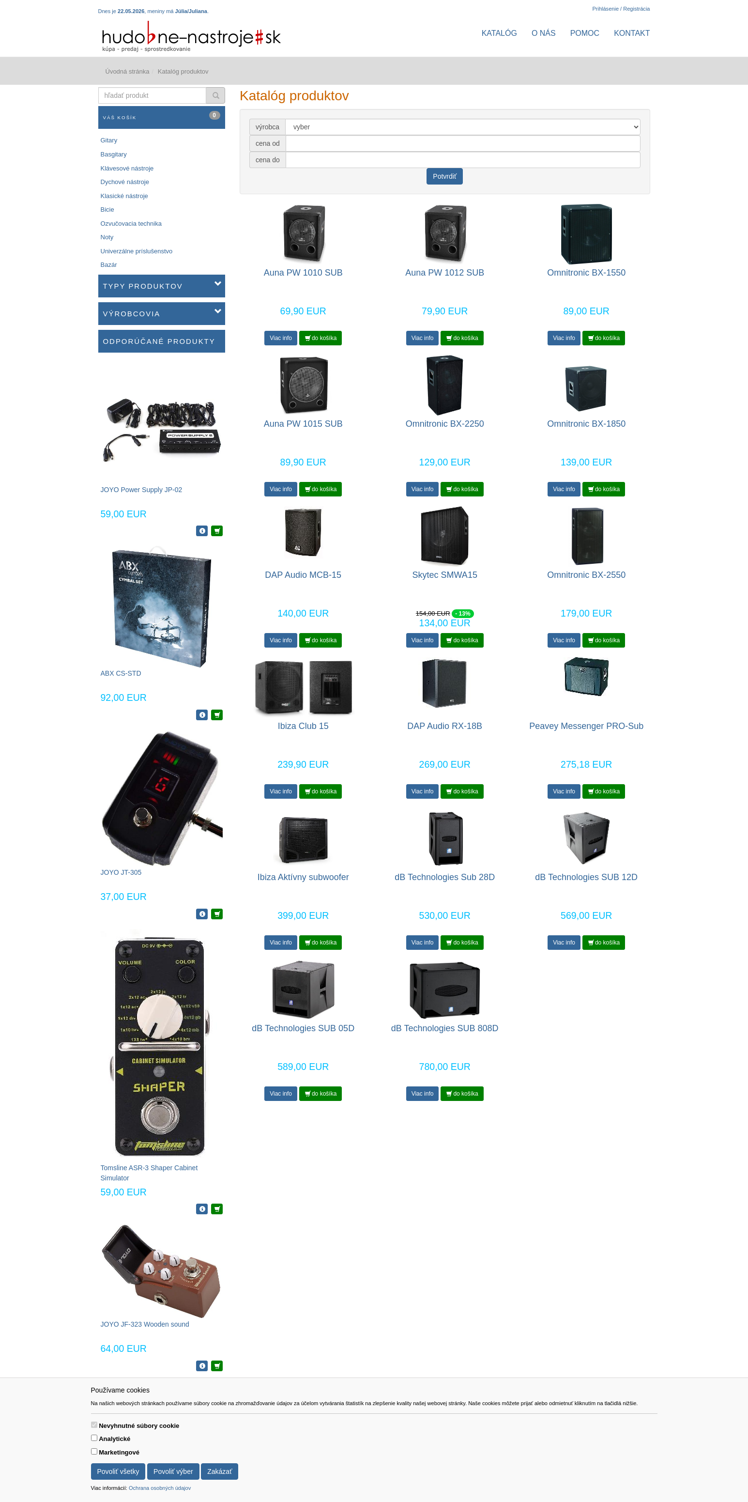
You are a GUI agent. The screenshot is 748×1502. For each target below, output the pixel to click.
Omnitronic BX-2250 (445, 424)
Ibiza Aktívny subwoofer (303, 877)
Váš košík (162, 115)
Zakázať (219, 1471)
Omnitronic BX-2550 (586, 575)
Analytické (114, 1438)
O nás (544, 33)
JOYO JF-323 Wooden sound (145, 1324)
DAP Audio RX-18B (444, 726)
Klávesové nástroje (127, 168)
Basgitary (114, 154)
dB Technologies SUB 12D (586, 877)
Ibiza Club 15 (303, 726)
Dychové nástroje (125, 182)
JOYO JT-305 (121, 872)
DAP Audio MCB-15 (303, 575)
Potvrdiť (445, 176)
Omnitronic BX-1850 (586, 424)
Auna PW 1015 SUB (303, 424)
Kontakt (632, 33)
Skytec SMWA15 (444, 575)
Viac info (281, 338)
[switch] (94, 1425)
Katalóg (499, 33)
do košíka (321, 338)
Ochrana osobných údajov (160, 1488)
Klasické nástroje (124, 196)
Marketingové (119, 1452)
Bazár (109, 264)
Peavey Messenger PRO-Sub (586, 726)
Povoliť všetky (118, 1471)
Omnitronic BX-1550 (586, 273)
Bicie (107, 209)
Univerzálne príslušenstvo (137, 251)
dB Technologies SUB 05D (303, 1028)
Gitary (109, 140)
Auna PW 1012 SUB (444, 273)
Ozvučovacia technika (131, 223)
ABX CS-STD (121, 673)
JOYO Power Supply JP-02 (142, 490)
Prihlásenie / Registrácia (621, 9)
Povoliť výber (173, 1471)
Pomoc (584, 33)
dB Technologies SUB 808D (445, 1028)
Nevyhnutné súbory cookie (139, 1425)
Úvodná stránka (128, 71)
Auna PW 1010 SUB (303, 273)
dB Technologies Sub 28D (445, 877)
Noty (107, 237)
